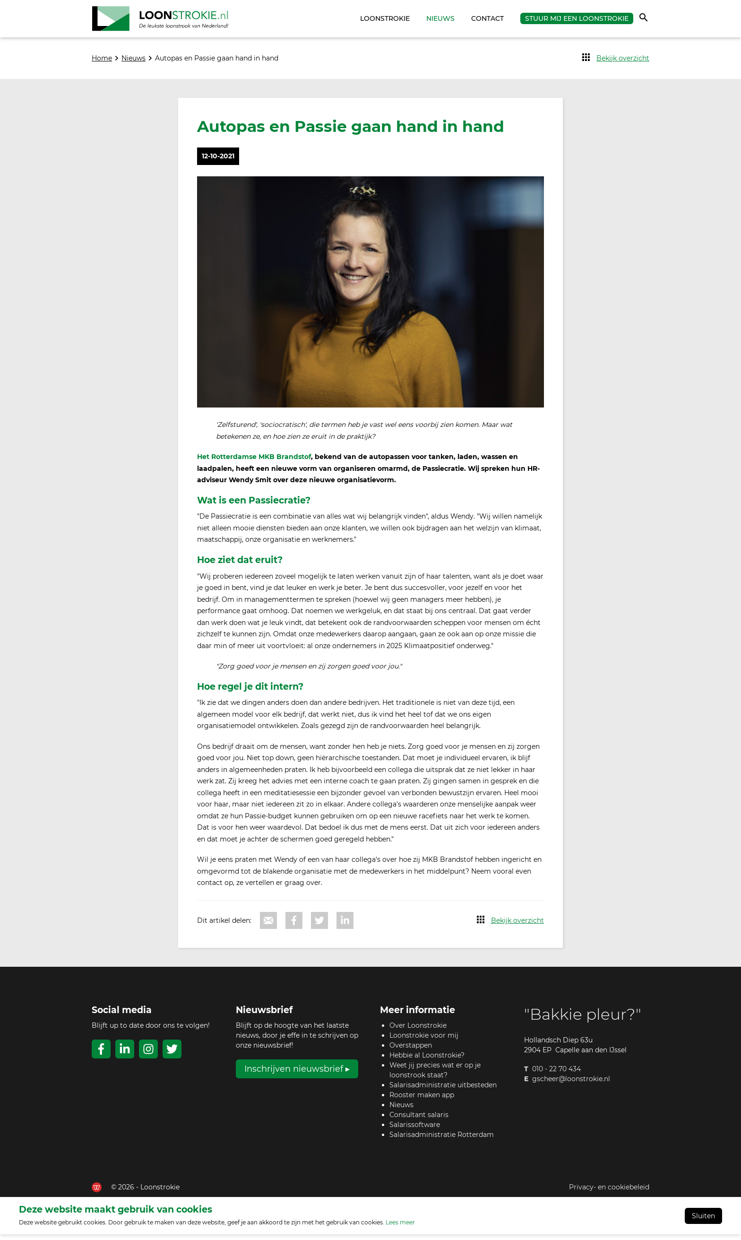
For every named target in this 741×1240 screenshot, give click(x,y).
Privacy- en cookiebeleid (609, 1192)
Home (348, 21)
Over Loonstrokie (418, 1030)
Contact (487, 21)
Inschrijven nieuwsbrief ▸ (297, 1074)
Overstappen (410, 1050)
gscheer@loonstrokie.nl (571, 1084)
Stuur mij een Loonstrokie (577, 21)
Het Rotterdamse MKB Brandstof (254, 462)
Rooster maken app (421, 1100)
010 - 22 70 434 (556, 1074)
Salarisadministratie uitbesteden (443, 1090)
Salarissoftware (414, 1130)
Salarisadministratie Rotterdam (441, 1140)
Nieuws (440, 21)
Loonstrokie (385, 21)
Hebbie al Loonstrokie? (427, 1060)
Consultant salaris (418, 1120)
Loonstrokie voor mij (423, 1040)
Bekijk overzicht (622, 63)
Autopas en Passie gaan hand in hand (216, 63)
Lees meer (400, 1227)
